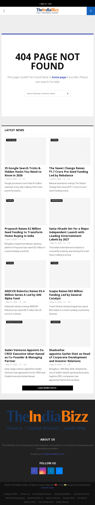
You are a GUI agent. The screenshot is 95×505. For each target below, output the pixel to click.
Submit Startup (62, 502)
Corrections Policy (81, 494)
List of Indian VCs (45, 502)
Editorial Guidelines (62, 494)
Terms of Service (53, 498)
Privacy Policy (69, 498)
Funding (54, 140)
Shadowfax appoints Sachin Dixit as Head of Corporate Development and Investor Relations (69, 355)
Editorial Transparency (15, 498)
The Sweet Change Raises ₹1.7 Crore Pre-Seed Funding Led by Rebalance (68, 171)
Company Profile (10, 494)
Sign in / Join (45, 4)
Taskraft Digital (47, 488)
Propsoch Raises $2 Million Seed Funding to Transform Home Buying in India (23, 232)
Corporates (55, 322)
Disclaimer (82, 498)
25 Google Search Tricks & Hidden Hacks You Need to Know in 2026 (23, 171)
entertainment (56, 200)
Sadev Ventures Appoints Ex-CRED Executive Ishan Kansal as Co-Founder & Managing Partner (24, 355)
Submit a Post (30, 502)
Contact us (25, 494)
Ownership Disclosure (41, 494)
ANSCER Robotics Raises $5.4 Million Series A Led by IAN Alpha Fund (24, 294)
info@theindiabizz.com (53, 454)
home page (59, 77)
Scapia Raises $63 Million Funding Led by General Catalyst (66, 294)
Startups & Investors (14, 322)
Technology (11, 140)
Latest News (14, 130)
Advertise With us (35, 498)
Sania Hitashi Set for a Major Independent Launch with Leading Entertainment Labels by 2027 (69, 234)
